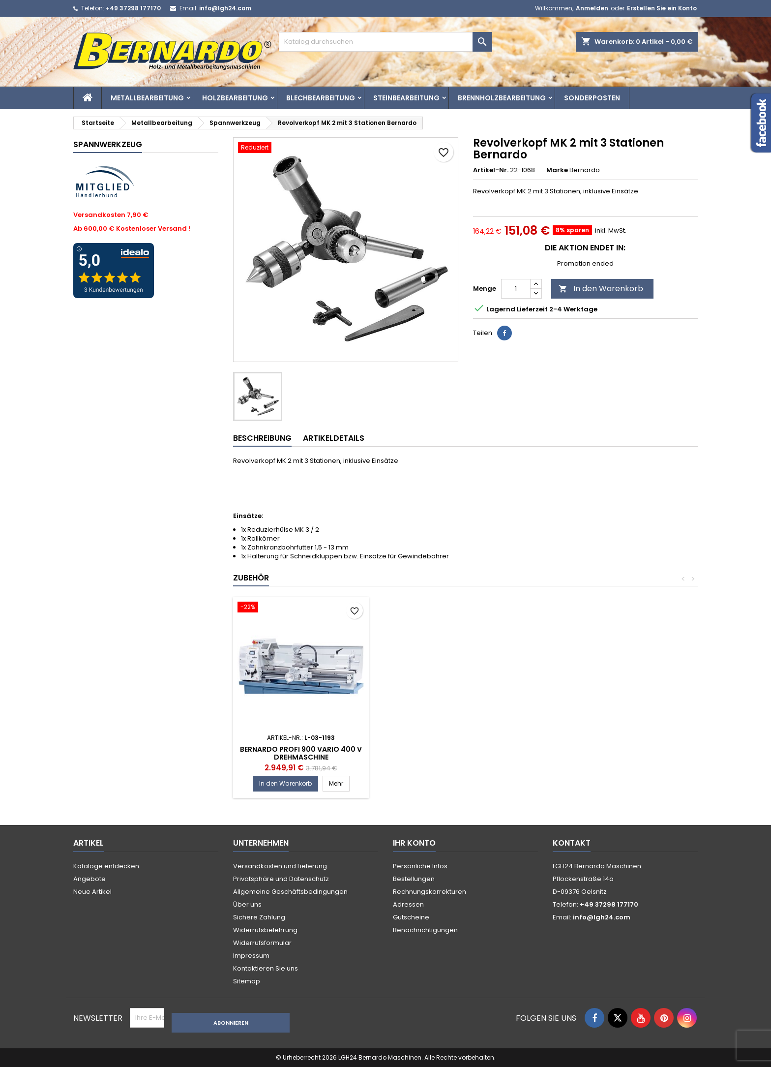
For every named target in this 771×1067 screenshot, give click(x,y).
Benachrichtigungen (425, 930)
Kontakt (572, 843)
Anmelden (592, 8)
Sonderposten (592, 98)
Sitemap (246, 981)
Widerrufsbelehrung (265, 930)
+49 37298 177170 (133, 8)
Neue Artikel (92, 891)
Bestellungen (414, 879)
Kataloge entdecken (106, 866)
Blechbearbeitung (320, 98)
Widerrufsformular (262, 942)
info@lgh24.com (225, 8)
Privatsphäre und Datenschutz (281, 879)
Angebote (89, 879)
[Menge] (516, 289)
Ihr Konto (414, 843)
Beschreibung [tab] (262, 438)
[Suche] (385, 42)
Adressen (408, 904)
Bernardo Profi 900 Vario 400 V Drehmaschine (446, 753)
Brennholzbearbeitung (502, 98)
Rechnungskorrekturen (429, 891)
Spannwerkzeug (107, 144)
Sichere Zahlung (259, 917)
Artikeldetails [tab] (333, 438)
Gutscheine (411, 917)
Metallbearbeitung (147, 98)
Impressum (251, 955)
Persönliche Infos (420, 866)
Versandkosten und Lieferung (280, 866)
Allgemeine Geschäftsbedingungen (290, 891)
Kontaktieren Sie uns (265, 968)
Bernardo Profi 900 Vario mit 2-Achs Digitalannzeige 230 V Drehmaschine (301, 757)
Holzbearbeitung (235, 98)
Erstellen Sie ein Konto (662, 8)
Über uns (247, 904)
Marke (557, 170)
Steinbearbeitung (406, 98)
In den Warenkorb (601, 288)
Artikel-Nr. (490, 170)
